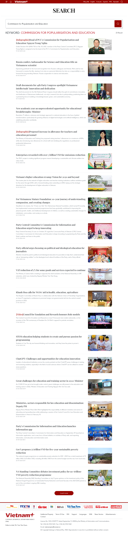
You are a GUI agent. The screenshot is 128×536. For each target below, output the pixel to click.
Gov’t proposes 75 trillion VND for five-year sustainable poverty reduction (47, 451)
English (92, 2)
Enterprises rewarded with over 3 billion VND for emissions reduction (50, 154)
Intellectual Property (46, 514)
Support (74, 514)
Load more (64, 493)
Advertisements (111, 514)
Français (99, 2)
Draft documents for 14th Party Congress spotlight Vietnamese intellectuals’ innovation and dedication (47, 87)
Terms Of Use (60, 514)
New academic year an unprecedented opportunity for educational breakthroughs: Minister (48, 110)
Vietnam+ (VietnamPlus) (21, 1)
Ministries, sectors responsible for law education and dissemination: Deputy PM (50, 404)
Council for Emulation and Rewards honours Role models (48, 314)
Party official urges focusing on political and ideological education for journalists (50, 249)
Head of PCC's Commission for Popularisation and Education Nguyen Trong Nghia (47, 41)
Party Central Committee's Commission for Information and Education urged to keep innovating (45, 226)
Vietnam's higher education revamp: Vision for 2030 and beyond (47, 176)
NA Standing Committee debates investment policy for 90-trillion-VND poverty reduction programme (49, 473)
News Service (99, 514)
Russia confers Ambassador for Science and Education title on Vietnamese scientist (46, 63)
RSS (68, 514)
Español (105, 2)
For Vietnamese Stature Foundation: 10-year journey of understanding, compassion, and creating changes (51, 201)
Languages (83, 514)
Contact (43, 517)
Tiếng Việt (86, 2)
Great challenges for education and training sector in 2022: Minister (49, 380)
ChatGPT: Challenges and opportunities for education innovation (48, 358)
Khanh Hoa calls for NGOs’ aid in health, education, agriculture (47, 292)
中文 (110, 1)
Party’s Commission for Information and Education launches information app (46, 428)
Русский (115, 2)
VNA (90, 514)
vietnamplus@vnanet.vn (52, 527)
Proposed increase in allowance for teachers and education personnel (46, 133)
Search (64, 10)
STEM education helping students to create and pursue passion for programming (49, 338)
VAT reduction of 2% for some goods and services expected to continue (51, 270)
